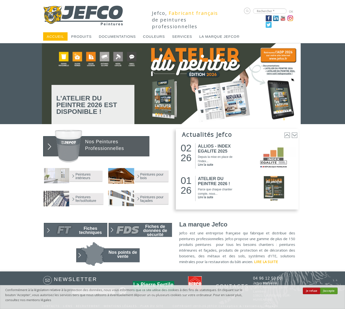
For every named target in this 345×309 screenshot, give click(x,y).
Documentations (117, 36)
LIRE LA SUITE (266, 261)
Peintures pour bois (152, 176)
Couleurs (154, 36)
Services (182, 36)
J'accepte (328, 290)
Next (297, 119)
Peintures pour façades (152, 199)
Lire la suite (205, 165)
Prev (268, 119)
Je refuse (311, 290)
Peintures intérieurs (83, 176)
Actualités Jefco (207, 134)
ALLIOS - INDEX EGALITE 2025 (214, 149)
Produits (81, 36)
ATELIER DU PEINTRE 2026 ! (214, 181)
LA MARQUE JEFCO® (219, 36)
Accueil (55, 36)
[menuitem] (55, 36)
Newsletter (75, 279)
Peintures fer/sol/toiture (85, 199)
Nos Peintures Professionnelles (104, 145)
